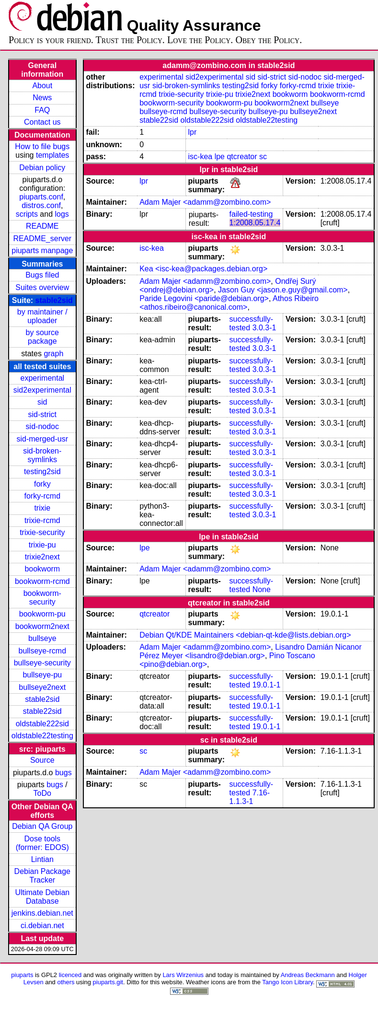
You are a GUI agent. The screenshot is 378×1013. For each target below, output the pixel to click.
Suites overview (42, 287)
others (65, 982)
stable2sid (54, 300)
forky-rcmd (42, 496)
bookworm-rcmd (42, 581)
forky (42, 484)
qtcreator (242, 156)
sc (263, 156)
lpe (220, 156)
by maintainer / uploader (42, 316)
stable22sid (42, 711)
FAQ (42, 110)
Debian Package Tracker (42, 875)
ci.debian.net (42, 925)
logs (62, 214)
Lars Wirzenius (183, 974)
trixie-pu (42, 545)
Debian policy (42, 167)
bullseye (42, 638)
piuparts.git (108, 982)
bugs (63, 772)
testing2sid (42, 471)
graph (53, 353)
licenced (70, 974)
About (42, 86)
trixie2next (42, 557)
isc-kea (200, 156)
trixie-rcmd (42, 520)
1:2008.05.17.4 (255, 223)
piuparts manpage (42, 250)
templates (52, 155)
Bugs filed (42, 275)
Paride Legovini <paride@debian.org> (204, 298)
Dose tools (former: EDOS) (42, 843)
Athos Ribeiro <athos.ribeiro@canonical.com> (229, 302)
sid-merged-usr (42, 439)
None (261, 589)
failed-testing (251, 214)
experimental (42, 378)
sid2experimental (42, 390)
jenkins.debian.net (42, 913)
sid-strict (42, 414)
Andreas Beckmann (308, 974)
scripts (27, 214)
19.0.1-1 (266, 685)
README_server (42, 238)
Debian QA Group (42, 826)
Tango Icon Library (287, 982)
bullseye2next (42, 687)
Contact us (42, 122)
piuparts (22, 974)
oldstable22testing (42, 736)
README (42, 226)
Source (42, 760)
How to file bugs (42, 146)
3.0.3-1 (264, 328)
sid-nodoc (42, 426)
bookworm (42, 569)
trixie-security (42, 532)
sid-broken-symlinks (42, 455)
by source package (42, 336)
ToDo (42, 793)
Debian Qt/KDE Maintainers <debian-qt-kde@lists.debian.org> (245, 635)
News (42, 97)
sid (42, 402)
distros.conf (41, 205)
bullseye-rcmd (42, 651)
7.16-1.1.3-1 (249, 797)
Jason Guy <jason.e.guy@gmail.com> (283, 290)
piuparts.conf (41, 197)
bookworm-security (42, 597)
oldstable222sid (42, 724)
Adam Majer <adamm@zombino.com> (205, 202)
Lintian (42, 859)
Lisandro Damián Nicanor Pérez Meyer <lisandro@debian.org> (250, 651)
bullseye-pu (42, 675)
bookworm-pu (42, 614)
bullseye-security (42, 663)
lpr (192, 132)
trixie (42, 508)
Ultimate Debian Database (42, 896)
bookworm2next (42, 626)
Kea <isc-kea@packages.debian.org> (203, 269)
